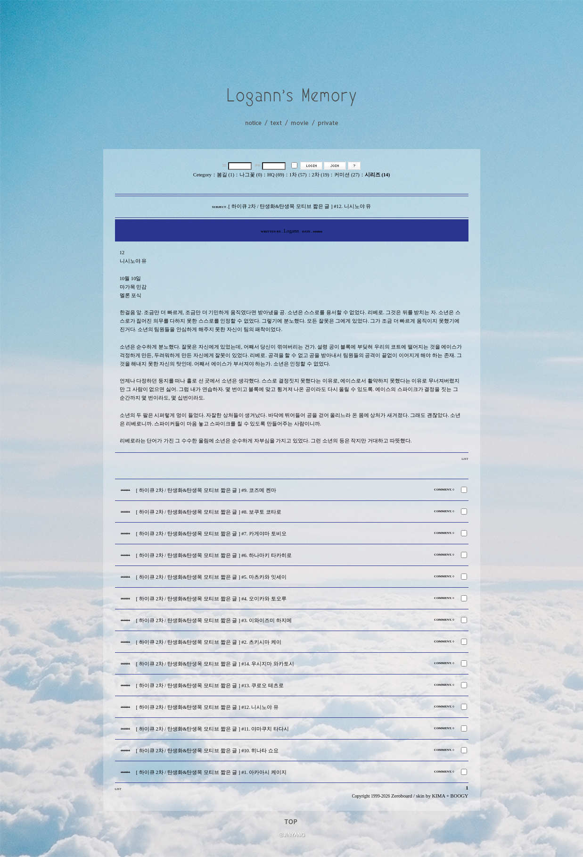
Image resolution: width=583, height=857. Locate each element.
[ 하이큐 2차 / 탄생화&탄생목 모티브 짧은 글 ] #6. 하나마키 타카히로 (214, 555)
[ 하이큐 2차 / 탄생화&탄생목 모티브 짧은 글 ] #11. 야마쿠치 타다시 (212, 729)
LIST (464, 458)
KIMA (438, 796)
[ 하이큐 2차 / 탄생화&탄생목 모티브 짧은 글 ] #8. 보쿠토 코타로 (208, 512)
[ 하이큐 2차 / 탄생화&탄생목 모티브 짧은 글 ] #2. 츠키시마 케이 (208, 642)
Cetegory (202, 174)
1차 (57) (298, 174)
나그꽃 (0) (250, 174)
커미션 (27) (346, 174)
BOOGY (459, 796)
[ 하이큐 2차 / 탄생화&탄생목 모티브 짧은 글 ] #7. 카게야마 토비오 (211, 533)
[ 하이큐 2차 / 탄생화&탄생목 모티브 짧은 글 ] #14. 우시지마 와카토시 (215, 663)
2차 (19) (320, 174)
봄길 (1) (225, 174)
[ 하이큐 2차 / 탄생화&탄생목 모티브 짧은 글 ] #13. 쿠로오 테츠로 (210, 685)
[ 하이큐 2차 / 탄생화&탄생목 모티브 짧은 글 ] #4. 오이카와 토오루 (211, 598)
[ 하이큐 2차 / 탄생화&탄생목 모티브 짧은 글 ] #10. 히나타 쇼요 (207, 750)
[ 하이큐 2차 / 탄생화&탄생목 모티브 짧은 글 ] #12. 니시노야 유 (207, 707)
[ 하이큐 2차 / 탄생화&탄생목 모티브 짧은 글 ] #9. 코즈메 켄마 (206, 490)
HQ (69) (275, 174)
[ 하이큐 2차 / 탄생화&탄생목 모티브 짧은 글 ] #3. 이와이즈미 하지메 (214, 620)
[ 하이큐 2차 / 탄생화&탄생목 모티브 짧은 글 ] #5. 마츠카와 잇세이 (211, 577)
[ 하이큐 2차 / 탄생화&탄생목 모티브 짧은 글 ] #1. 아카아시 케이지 (211, 772)
